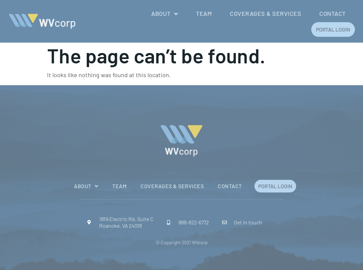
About (164, 13)
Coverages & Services (265, 13)
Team (204, 13)
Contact (332, 13)
